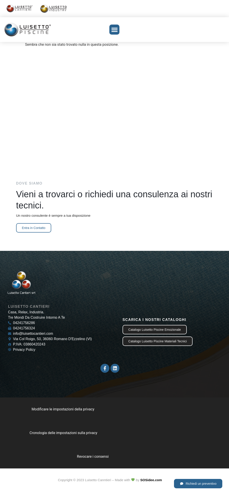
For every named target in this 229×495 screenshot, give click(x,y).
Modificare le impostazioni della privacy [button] (63, 409)
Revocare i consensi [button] (93, 456)
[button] (114, 30)
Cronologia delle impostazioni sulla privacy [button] (63, 433)
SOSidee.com (151, 480)
